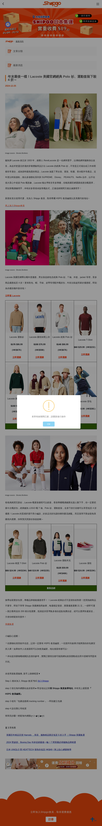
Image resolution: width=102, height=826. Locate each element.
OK (48, 424)
